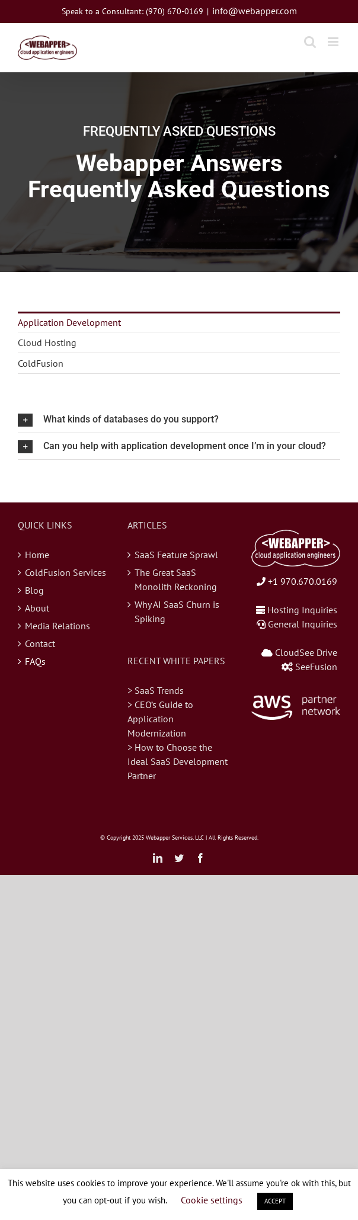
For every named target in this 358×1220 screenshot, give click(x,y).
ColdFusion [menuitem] (40, 363)
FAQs (35, 661)
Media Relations (57, 626)
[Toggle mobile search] (310, 42)
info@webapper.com (254, 11)
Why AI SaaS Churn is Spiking (177, 611)
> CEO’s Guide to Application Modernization (160, 719)
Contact (40, 643)
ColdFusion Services (65, 572)
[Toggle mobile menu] (334, 42)
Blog (34, 590)
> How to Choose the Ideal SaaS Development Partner (177, 761)
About (37, 608)
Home (37, 555)
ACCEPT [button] (275, 1201)
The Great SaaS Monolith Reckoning (176, 579)
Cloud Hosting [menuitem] (47, 342)
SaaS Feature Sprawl (176, 555)
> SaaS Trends (155, 690)
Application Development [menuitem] (69, 322)
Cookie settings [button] (211, 1200)
